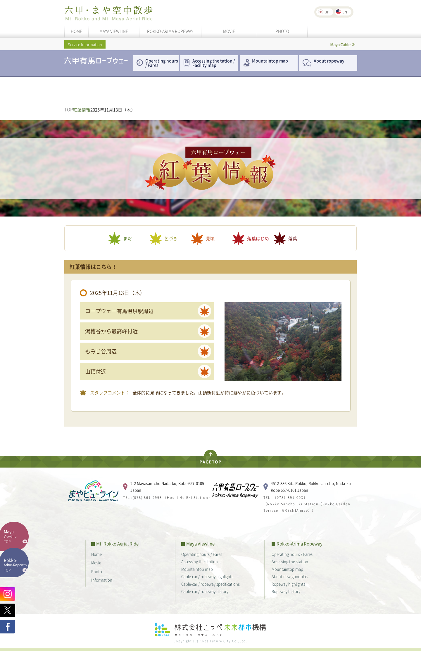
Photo (96, 571)
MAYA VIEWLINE (113, 31)
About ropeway (329, 60)
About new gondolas (290, 576)
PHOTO (282, 31)
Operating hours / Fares (161, 63)
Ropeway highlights (288, 584)
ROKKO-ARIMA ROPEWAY (170, 31)
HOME (76, 31)
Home (96, 554)
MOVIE (229, 31)
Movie (96, 562)
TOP (68, 109)
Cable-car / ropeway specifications (210, 584)
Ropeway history (286, 591)
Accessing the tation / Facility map (213, 63)
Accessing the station (199, 561)
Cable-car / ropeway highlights (207, 576)
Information (101, 580)
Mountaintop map (270, 60)
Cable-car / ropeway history (204, 591)
